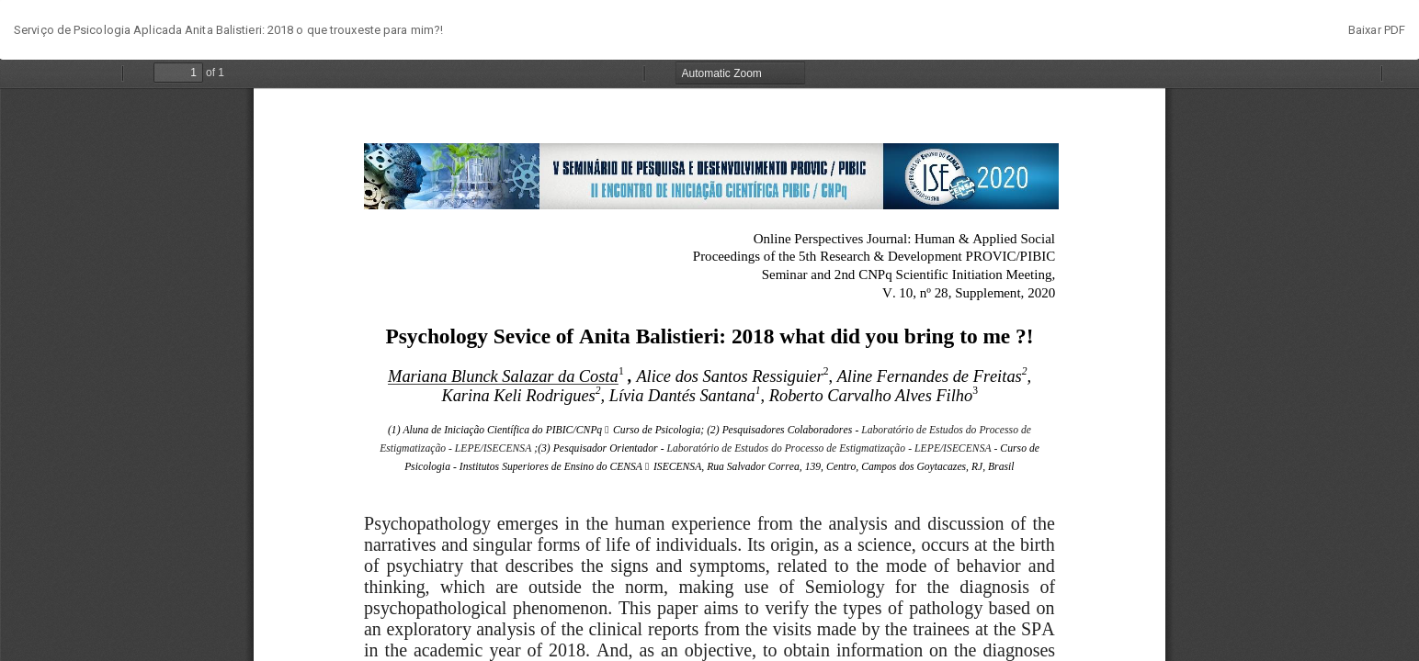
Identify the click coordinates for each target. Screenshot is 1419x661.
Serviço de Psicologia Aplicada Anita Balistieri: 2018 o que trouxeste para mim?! (228, 30)
